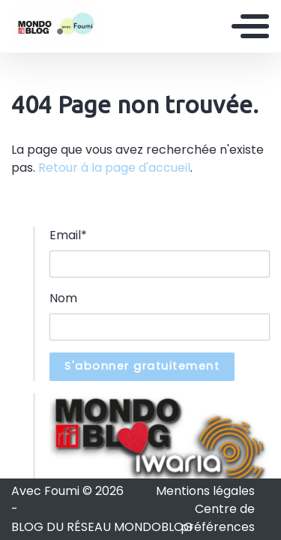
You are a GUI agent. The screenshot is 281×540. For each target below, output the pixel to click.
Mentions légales (205, 491)
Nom (63, 298)
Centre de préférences (218, 518)
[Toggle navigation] (250, 26)
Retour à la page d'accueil (114, 167)
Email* (68, 235)
